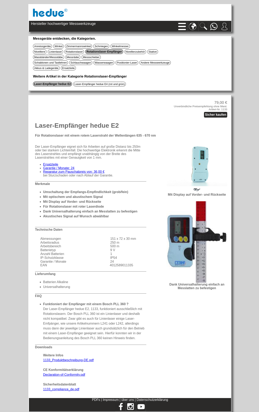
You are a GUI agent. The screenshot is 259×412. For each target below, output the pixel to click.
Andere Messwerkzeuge (155, 62)
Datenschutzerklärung (152, 399)
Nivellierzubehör (135, 51)
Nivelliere (39, 51)
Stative (153, 51)
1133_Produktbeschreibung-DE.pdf (68, 360)
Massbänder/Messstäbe (48, 57)
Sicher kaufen (215, 114)
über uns (127, 399)
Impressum (111, 399)
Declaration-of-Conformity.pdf (64, 374)
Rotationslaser (74, 51)
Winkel (58, 46)
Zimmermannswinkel (78, 46)
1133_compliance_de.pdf (61, 389)
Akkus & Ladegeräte (46, 68)
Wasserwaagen (104, 62)
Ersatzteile (68, 68)
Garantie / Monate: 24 (58, 168)
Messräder (73, 57)
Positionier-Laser (127, 62)
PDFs (96, 399)
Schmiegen (101, 46)
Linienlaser (55, 51)
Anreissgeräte (42, 46)
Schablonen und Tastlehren (50, 62)
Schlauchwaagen (80, 62)
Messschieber (91, 57)
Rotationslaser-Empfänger (104, 51)
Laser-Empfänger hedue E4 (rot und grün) (99, 84)
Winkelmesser (120, 46)
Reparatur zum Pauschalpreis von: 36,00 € (73, 171)
